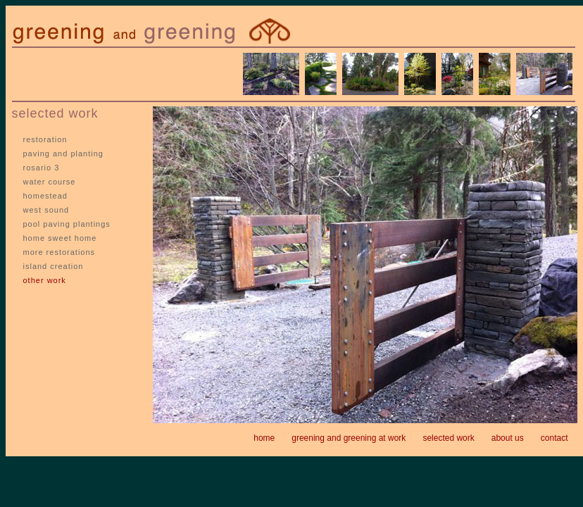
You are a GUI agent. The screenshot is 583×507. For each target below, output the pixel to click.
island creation (53, 266)
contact (554, 438)
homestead (45, 196)
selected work (448, 438)
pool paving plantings (67, 224)
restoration (45, 139)
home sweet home (60, 238)
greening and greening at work (349, 438)
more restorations (59, 252)
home (264, 438)
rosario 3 (41, 167)
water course (49, 181)
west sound (46, 210)
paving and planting (63, 153)
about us (507, 438)
